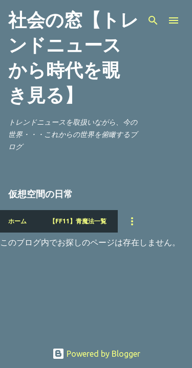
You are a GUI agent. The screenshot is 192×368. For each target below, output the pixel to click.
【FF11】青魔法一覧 (77, 221)
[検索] (153, 20)
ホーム (17, 221)
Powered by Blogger (96, 353)
